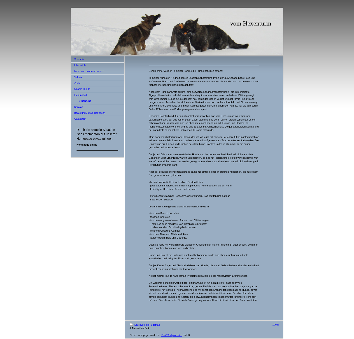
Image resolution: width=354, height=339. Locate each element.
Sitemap (155, 324)
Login (275, 324)
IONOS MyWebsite (171, 335)
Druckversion (139, 324)
